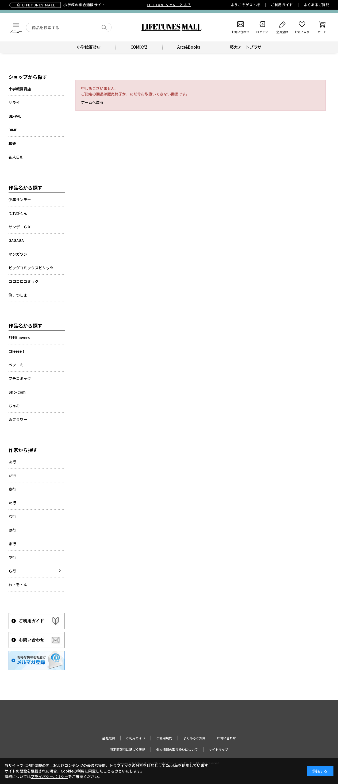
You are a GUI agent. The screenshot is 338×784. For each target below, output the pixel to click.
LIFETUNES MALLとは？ (169, 4)
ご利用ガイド (282, 4)
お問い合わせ (226, 738)
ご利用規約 (164, 738)
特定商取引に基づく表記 (127, 749)
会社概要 (108, 738)
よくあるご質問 (316, 4)
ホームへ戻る (92, 102)
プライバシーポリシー (49, 776)
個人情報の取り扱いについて (177, 749)
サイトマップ (218, 749)
